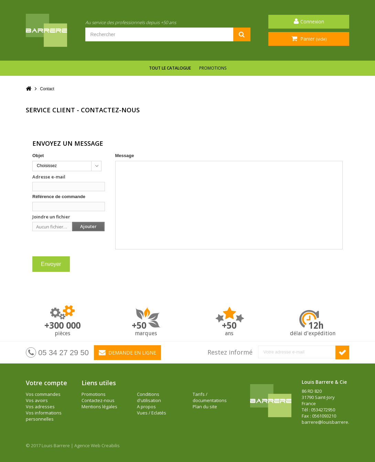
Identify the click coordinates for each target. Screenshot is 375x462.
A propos (146, 406)
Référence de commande (58, 196)
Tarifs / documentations (210, 397)
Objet (38, 155)
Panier (312, 38)
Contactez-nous (98, 400)
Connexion (312, 21)
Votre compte (46, 383)
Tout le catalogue (170, 68)
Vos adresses (40, 406)
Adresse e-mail (48, 177)
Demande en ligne (127, 352)
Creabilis (110, 445)
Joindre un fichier (51, 217)
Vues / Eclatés (151, 413)
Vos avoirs (37, 400)
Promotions (212, 68)
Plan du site (205, 406)
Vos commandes (43, 394)
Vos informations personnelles (44, 416)
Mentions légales (99, 406)
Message (124, 155)
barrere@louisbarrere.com (330, 422)
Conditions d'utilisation (149, 397)
